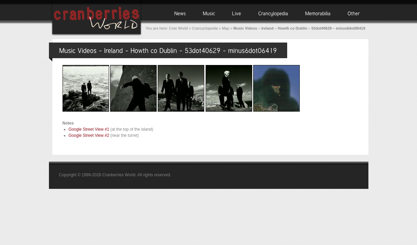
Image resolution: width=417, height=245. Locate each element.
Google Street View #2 (89, 135)
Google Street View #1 (89, 129)
